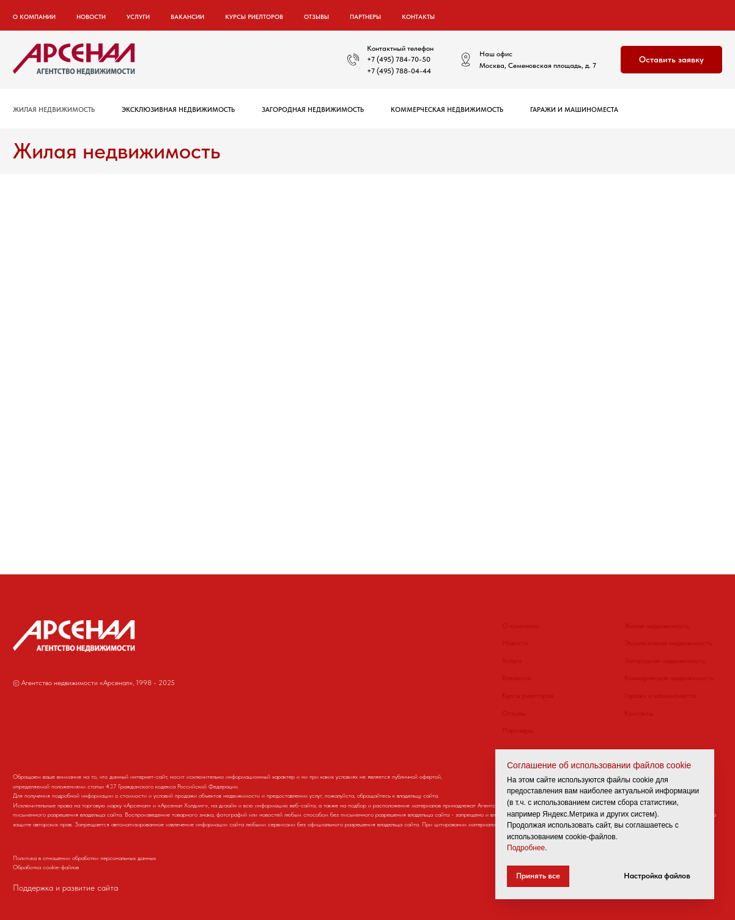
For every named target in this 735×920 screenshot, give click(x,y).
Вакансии (187, 16)
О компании (520, 625)
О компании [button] (34, 16)
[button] (671, 59)
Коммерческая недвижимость (447, 110)
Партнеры (365, 16)
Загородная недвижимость (313, 110)
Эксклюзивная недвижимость (178, 110)
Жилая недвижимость (54, 110)
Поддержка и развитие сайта (65, 887)
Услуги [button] (138, 16)
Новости (91, 16)
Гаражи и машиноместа (574, 110)
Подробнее (526, 848)
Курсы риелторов (254, 16)
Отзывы (316, 16)
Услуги (512, 660)
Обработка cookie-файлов (46, 866)
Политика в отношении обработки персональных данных (84, 857)
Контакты (418, 16)
